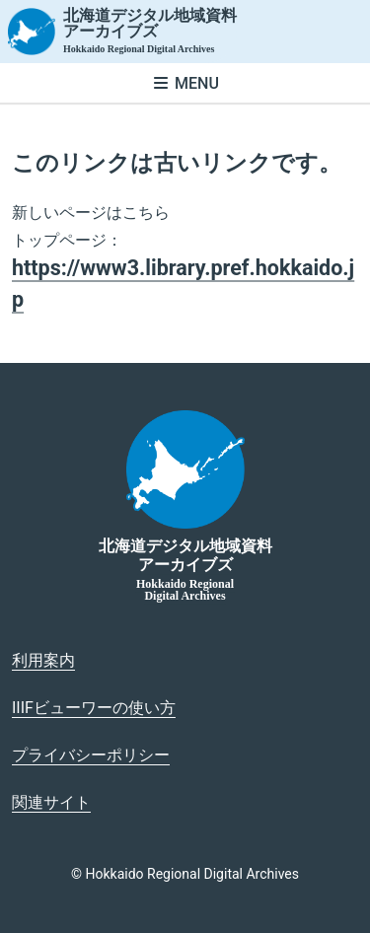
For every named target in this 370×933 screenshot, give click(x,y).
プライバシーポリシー (91, 755)
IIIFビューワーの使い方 (94, 707)
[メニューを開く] (185, 83)
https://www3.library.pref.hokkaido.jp (183, 283)
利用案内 (43, 660)
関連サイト (51, 802)
